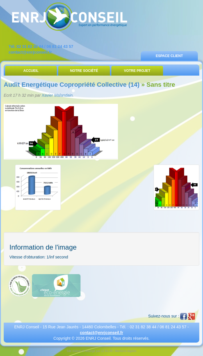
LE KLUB (106, 351)
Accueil (31, 71)
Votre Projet (137, 71)
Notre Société (84, 71)
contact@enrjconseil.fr (30, 52)
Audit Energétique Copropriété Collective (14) (72, 84)
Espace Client (169, 56)
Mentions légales (125, 351)
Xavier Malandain (57, 95)
